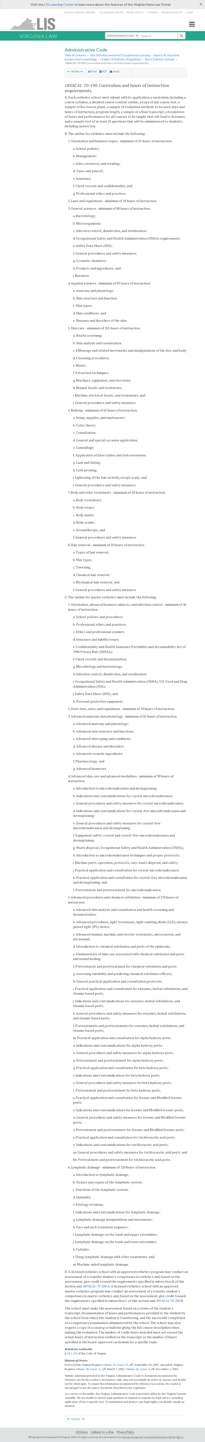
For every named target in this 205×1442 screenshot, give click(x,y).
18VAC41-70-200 (94, 1286)
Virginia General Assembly (80, 12)
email (114, 71)
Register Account (171, 12)
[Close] (201, 4)
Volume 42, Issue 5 (138, 1369)
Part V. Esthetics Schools (160, 59)
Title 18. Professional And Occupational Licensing (120, 55)
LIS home (152, 12)
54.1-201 (72, 1353)
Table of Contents (75, 55)
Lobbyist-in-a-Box (102, 1432)
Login (189, 12)
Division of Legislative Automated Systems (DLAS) (148, 1437)
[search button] (182, 35)
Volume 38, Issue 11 (88, 1369)
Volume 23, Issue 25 (115, 1364)
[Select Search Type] (122, 35)
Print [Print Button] (92, 71)
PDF (103, 71)
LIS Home (82, 1432)
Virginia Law (38, 36)
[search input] (158, 35)
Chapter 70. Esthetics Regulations (120, 59)
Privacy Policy (135, 12)
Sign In (179, 1437)
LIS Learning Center (59, 4)
